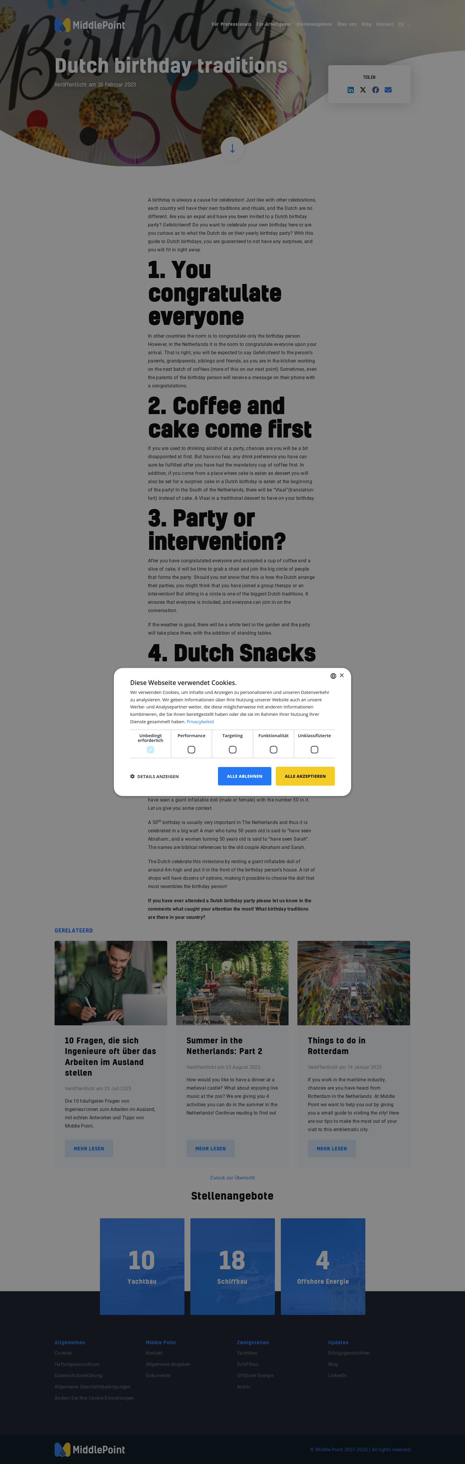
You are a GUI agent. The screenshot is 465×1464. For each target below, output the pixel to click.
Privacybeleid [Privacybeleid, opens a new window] (200, 721)
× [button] (341, 675)
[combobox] (333, 676)
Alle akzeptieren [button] (305, 776)
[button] (154, 776)
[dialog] (232, 732)
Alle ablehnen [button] (244, 776)
